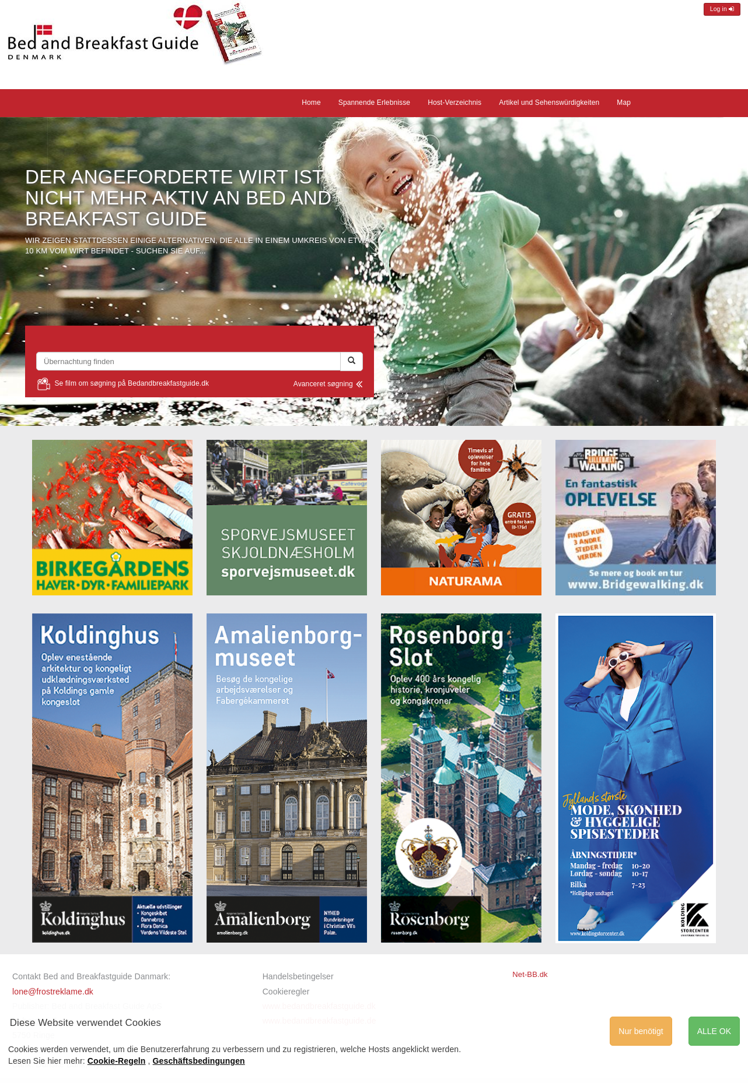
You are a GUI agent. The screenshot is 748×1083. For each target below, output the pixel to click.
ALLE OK (714, 1031)
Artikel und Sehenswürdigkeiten (549, 102)
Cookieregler (286, 991)
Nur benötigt (640, 1031)
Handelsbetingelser (298, 976)
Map (624, 102)
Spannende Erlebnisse (374, 102)
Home (311, 102)
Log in (722, 9)
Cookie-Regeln (117, 1061)
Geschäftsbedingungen (199, 1061)
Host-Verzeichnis (454, 102)
